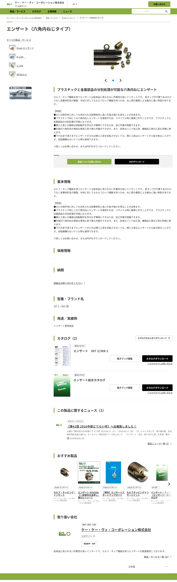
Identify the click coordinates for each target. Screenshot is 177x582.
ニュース (67, 11)
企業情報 (52, 11)
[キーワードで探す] (166, 11)
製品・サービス (17, 11)
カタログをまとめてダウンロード (154, 338)
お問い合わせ (159, 4)
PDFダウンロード (137, 161)
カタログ (36, 11)
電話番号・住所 (89, 543)
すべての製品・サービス (19, 40)
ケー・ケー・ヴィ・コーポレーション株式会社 (116, 529)
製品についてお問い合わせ (89, 161)
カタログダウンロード (157, 358)
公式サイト (21, 6)
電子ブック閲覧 (124, 358)
